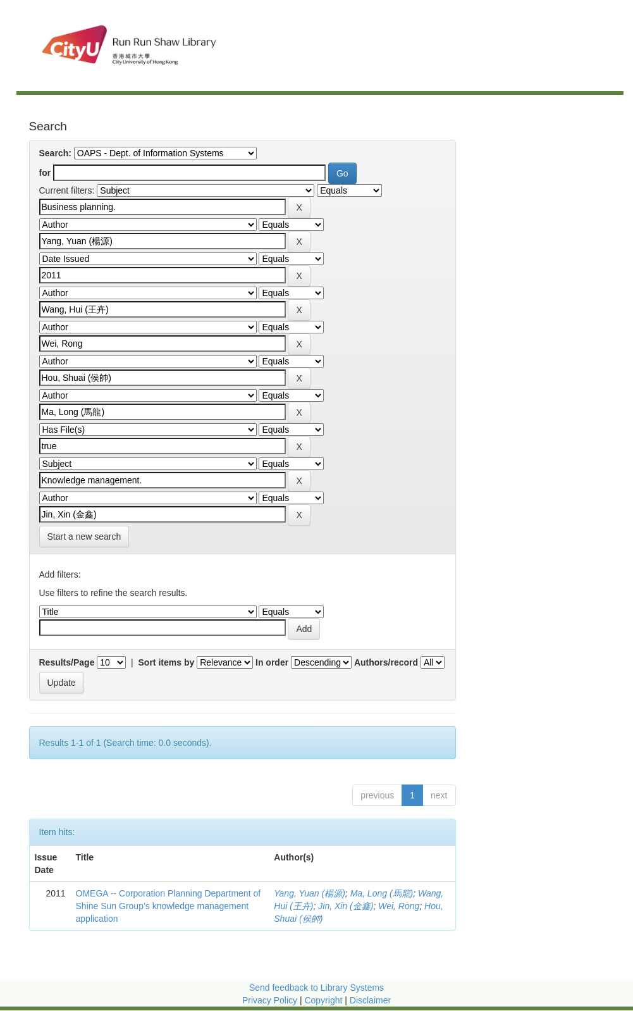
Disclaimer (370, 1000)
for (45, 173)
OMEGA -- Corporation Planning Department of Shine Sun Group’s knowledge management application (168, 906)
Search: (55, 153)
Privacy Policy (269, 1000)
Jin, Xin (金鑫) (345, 906)
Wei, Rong (398, 906)
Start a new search (84, 536)
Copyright (324, 1000)
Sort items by (166, 662)
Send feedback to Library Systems (316, 988)
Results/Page (67, 662)
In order (271, 662)
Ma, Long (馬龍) (382, 893)
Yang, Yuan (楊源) (309, 893)
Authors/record (386, 662)
